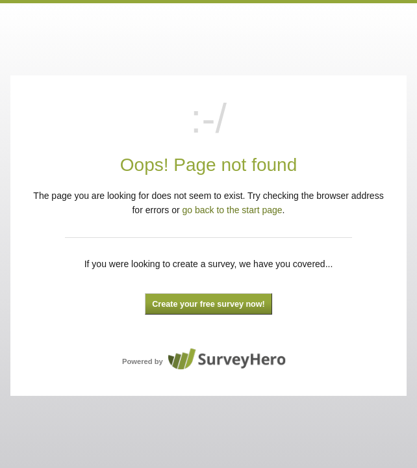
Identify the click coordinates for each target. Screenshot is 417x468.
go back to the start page (233, 210)
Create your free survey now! (208, 304)
